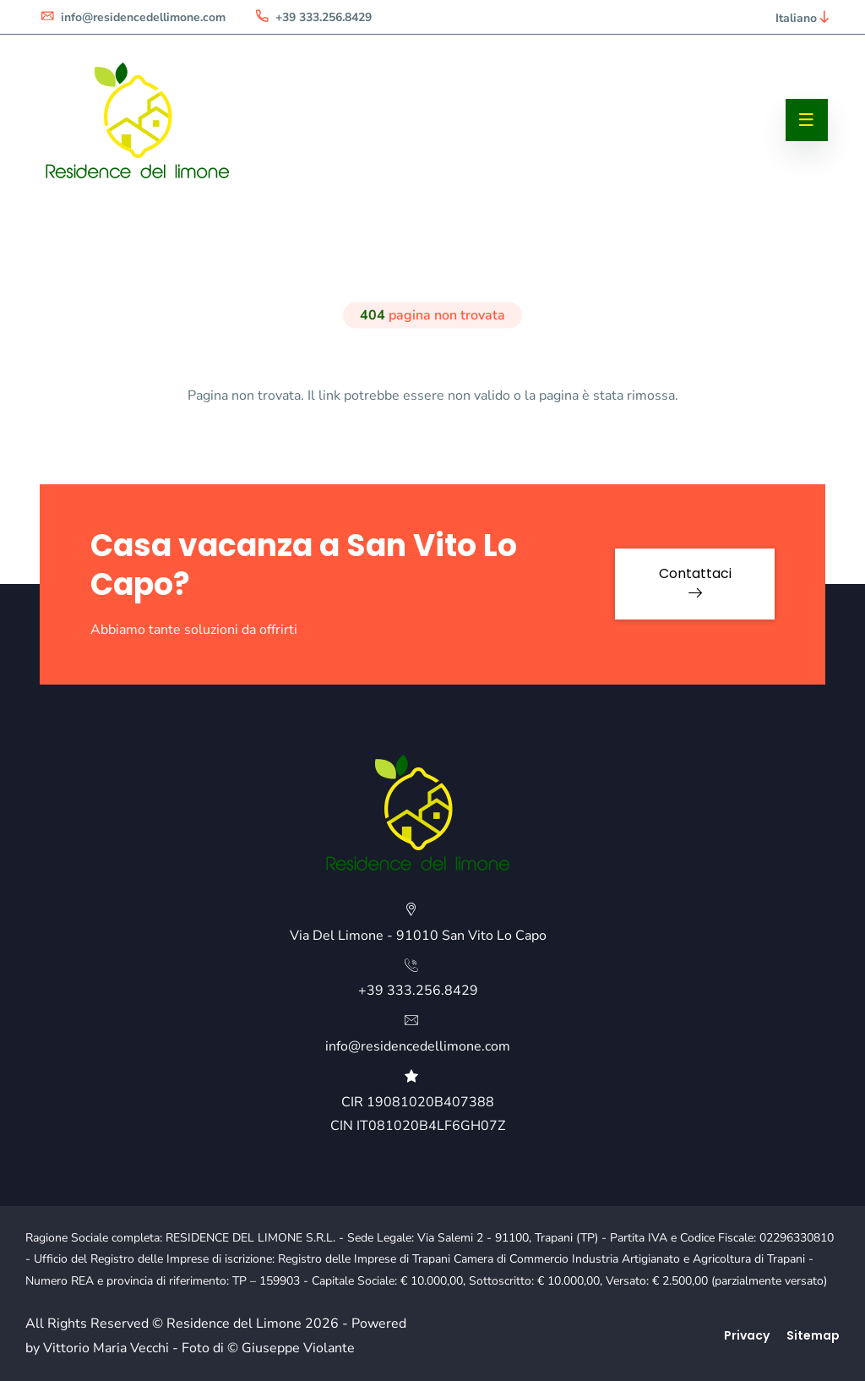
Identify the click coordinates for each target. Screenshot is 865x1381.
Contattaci (695, 581)
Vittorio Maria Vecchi (106, 1348)
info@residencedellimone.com (133, 17)
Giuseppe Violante (298, 1348)
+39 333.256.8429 (313, 17)
